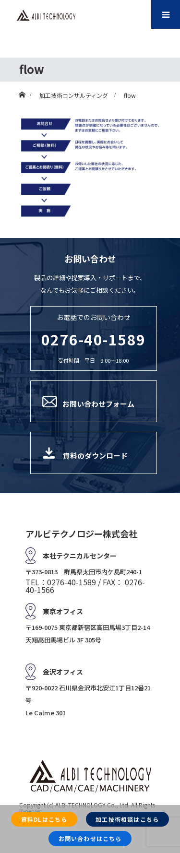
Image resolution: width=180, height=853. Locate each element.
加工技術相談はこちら (127, 819)
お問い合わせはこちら (90, 838)
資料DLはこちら (44, 819)
